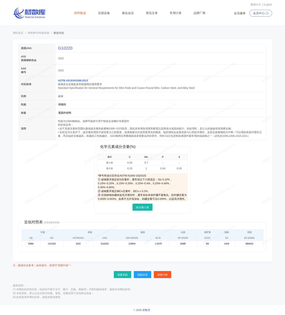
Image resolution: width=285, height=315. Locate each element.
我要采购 (122, 274)
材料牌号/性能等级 (38, 32)
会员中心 (261, 13)
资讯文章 (152, 13)
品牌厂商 (199, 13)
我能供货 (142, 274)
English (268, 4)
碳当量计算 (142, 207)
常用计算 (176, 13)
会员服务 (240, 13)
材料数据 (80, 13)
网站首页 (18, 32)
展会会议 (128, 13)
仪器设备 (104, 13)
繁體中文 (256, 4)
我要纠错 (162, 274)
